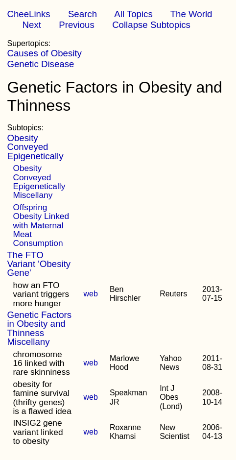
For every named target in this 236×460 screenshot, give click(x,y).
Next (32, 25)
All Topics (133, 14)
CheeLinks (28, 14)
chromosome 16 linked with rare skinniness (41, 363)
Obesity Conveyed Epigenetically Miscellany (39, 181)
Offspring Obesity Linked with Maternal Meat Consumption (41, 225)
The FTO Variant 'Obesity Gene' (39, 264)
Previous (76, 25)
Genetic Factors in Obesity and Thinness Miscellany (39, 328)
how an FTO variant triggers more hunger (41, 294)
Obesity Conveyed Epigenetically (35, 147)
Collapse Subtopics (151, 25)
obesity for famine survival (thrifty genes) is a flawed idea (42, 397)
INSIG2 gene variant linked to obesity (38, 432)
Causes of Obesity (44, 53)
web (91, 294)
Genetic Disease (40, 64)
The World (191, 14)
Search (82, 14)
